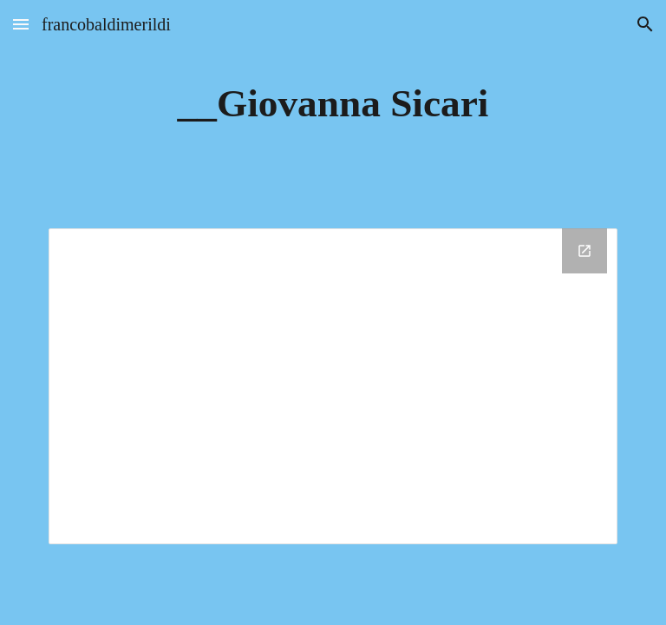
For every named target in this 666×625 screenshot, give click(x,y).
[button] (21, 24)
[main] (332, 103)
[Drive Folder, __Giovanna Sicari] (333, 386)
